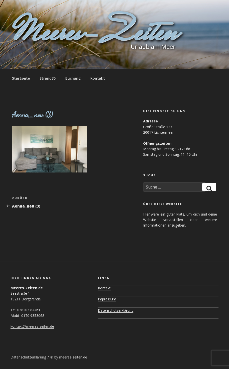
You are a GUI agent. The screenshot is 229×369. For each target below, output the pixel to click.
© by (54, 357)
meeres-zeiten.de (73, 357)
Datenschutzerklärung (115, 310)
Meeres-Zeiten (93, 34)
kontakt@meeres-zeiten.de (32, 326)
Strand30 (48, 78)
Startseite (21, 78)
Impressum (107, 299)
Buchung (73, 78)
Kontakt (97, 78)
